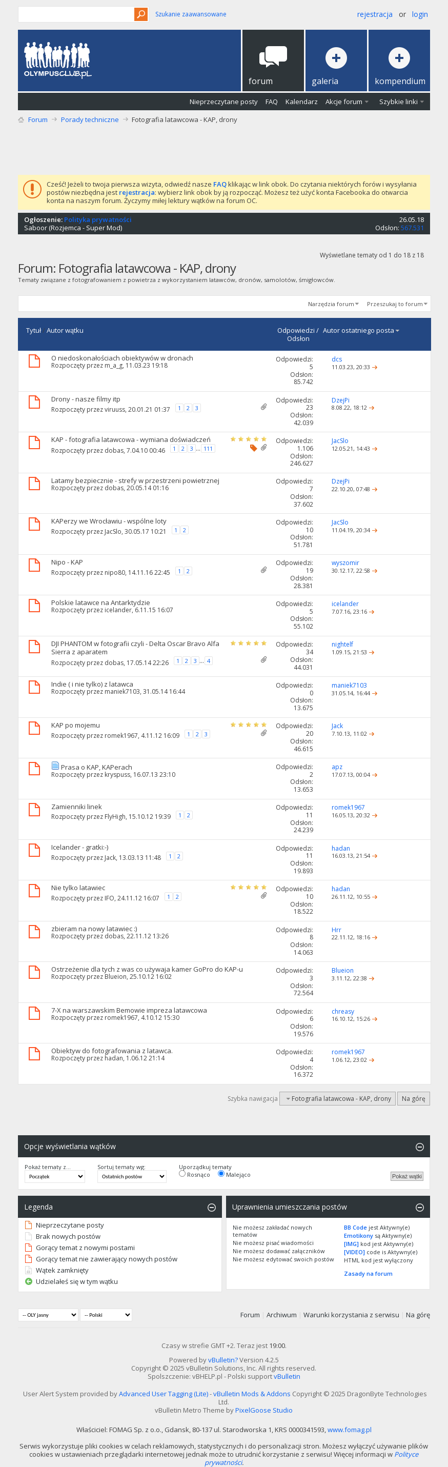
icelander (118, 610)
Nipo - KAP (67, 562)
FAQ (272, 101)
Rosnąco (194, 1174)
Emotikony (358, 1235)
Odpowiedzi (296, 330)
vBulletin (287, 1376)
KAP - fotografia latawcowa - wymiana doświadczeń (131, 439)
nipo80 (115, 572)
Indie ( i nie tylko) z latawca (92, 684)
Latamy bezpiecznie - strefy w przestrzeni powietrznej (135, 480)
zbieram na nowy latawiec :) (94, 928)
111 (208, 448)
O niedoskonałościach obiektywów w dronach (122, 358)
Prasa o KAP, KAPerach (96, 767)
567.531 (412, 227)
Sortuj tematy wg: (121, 1167)
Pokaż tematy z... (48, 1167)
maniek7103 (122, 691)
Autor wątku (65, 330)
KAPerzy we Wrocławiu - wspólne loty (109, 521)
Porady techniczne (90, 119)
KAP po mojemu (75, 725)
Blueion (116, 976)
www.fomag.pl (350, 1429)
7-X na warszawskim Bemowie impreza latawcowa (129, 1010)
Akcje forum (343, 101)
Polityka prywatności (98, 219)
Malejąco (234, 1174)
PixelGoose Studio (264, 1410)
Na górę (413, 1098)
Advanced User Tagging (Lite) (163, 1393)
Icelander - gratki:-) (79, 847)
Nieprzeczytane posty (224, 101)
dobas (114, 450)
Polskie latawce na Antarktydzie (100, 602)
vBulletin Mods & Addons (252, 1393)
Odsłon (298, 338)
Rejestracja (375, 14)
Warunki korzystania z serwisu (351, 1314)
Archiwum (282, 1314)
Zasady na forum (368, 1273)
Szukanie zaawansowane (191, 14)
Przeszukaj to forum (395, 304)
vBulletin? (223, 1359)
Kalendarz (302, 101)
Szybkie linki (398, 101)
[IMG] (351, 1244)
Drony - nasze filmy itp (85, 399)
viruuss (115, 409)
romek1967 (121, 735)
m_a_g (114, 365)
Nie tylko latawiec (78, 887)
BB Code (355, 1227)
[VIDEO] (354, 1252)
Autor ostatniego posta (361, 330)
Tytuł (33, 330)
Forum (38, 119)
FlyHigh (115, 816)
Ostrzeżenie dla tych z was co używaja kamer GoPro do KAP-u (147, 969)
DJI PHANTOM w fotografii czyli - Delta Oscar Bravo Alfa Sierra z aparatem (135, 647)
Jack (110, 857)
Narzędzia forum (331, 304)
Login (420, 14)
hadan (114, 1058)
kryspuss (117, 774)
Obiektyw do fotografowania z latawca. (112, 1050)
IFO (109, 898)
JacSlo (113, 531)
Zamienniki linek (76, 806)
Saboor (35, 227)
